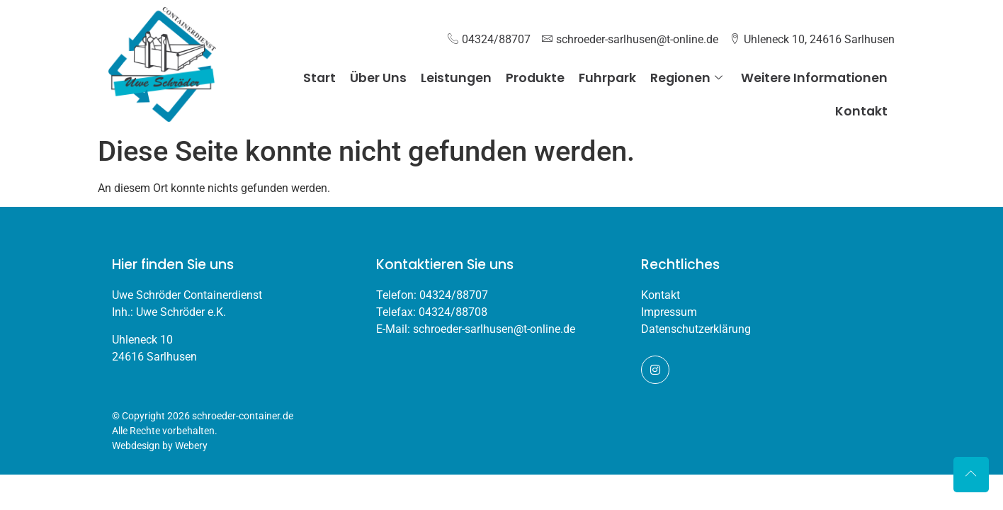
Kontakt (861, 111)
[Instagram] (655, 370)
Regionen (686, 77)
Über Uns (378, 77)
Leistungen (456, 77)
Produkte (535, 77)
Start (319, 77)
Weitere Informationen (814, 77)
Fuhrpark (607, 77)
